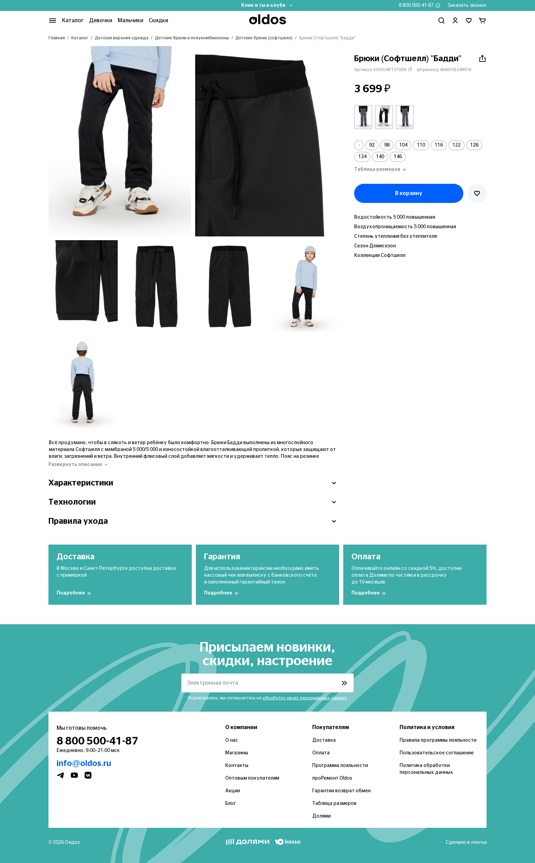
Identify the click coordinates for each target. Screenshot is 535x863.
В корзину (408, 193)
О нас (231, 740)
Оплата (321, 753)
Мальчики (130, 20)
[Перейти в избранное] (469, 20)
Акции (232, 791)
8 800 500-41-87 (416, 5)
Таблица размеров (334, 803)
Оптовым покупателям (252, 778)
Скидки (158, 20)
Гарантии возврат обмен (341, 791)
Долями (321, 816)
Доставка (324, 740)
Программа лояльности (340, 765)
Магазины (236, 753)
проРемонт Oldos (332, 778)
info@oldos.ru (84, 763)
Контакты (236, 765)
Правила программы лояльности (438, 740)
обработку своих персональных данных (304, 698)
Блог (230, 803)
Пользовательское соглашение (437, 753)
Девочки (100, 20)
